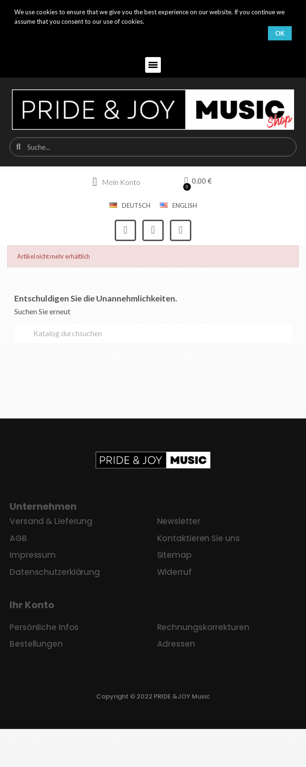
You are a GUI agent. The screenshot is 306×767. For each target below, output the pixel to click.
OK (280, 33)
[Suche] (153, 333)
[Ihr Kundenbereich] (116, 182)
